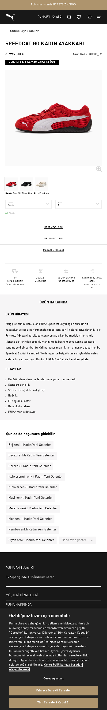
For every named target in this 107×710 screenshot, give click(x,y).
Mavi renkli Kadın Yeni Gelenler (30, 497)
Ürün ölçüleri (53, 238)
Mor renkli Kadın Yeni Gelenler (30, 519)
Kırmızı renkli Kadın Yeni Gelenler (32, 487)
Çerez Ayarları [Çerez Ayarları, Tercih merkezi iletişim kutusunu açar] (53, 678)
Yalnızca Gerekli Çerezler (53, 690)
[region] (53, 659)
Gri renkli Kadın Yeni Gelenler (29, 466)
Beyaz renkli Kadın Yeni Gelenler (31, 455)
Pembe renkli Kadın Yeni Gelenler (32, 529)
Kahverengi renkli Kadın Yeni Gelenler (35, 476)
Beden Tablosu (53, 227)
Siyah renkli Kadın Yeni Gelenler (31, 540)
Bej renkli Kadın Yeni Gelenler (29, 445)
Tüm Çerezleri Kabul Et (53, 702)
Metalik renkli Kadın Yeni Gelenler (32, 508)
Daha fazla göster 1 (75, 540)
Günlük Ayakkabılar (24, 31)
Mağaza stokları (53, 250)
